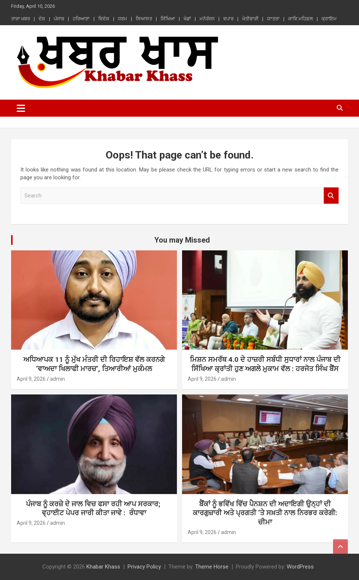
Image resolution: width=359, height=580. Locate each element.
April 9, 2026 (31, 379)
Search (331, 195)
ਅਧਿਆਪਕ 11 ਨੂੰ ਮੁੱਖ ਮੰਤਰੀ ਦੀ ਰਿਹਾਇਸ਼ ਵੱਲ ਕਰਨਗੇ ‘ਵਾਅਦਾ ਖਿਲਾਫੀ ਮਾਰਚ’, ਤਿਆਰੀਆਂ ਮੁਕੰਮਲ (94, 364)
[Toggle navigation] (21, 108)
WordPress (300, 566)
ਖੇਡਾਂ (187, 18)
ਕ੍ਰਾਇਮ (329, 18)
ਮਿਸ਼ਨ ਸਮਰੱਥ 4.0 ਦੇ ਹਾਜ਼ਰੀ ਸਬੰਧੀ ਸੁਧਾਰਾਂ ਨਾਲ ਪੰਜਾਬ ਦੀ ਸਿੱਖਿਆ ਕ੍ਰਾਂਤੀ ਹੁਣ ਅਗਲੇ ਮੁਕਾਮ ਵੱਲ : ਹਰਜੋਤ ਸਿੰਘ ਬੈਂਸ (265, 364)
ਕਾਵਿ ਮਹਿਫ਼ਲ (300, 18)
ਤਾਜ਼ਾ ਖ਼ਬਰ (20, 18)
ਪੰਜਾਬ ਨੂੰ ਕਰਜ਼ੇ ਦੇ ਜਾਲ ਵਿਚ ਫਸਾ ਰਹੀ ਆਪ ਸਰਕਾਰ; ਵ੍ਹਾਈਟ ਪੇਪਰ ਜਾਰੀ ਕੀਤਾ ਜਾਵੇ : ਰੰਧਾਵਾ (94, 508)
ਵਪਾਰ (228, 18)
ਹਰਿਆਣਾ (81, 18)
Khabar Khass (103, 566)
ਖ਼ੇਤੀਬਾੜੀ (250, 18)
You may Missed (182, 240)
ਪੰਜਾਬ (59, 18)
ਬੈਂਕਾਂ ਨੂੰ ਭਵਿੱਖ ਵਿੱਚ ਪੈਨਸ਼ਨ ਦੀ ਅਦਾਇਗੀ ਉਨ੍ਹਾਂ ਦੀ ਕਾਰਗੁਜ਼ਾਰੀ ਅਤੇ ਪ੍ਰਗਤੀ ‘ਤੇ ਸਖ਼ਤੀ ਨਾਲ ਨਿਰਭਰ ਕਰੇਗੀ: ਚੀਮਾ (265, 513)
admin (57, 379)
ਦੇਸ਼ (42, 18)
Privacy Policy (144, 566)
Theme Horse (211, 566)
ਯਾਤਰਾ (273, 18)
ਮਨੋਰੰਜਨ (207, 18)
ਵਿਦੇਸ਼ (103, 18)
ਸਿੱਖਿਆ (168, 18)
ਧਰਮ (122, 18)
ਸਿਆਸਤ (144, 18)
